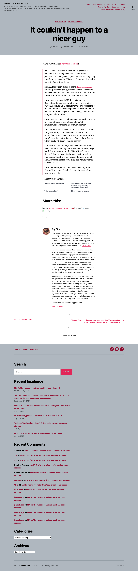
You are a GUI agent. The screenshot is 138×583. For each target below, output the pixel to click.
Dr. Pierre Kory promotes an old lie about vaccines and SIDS (41, 419)
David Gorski (86, 246)
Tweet (52, 208)
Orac (56, 47)
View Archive (57, 307)
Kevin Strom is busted (70, 64)
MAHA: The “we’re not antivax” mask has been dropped (39, 391)
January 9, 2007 (68, 47)
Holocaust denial (75, 22)
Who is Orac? (120, 4)
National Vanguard (85, 87)
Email (27, 352)
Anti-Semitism (60, 22)
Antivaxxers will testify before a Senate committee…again (40, 437)
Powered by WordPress (51, 578)
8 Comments (83, 47)
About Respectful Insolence (102, 4)
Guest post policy (118, 7)
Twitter (18, 352)
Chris (16, 494)
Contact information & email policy (112, 10)
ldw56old (18, 486)
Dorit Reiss (19, 502)
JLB (16, 462)
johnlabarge (19, 509)
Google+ (36, 352)
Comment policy (104, 7)
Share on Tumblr (64, 208)
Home (88, 4)
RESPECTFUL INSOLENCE (17, 4)
